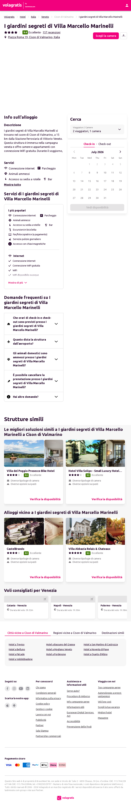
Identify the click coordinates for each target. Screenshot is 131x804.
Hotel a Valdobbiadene (21, 659)
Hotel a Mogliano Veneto (59, 649)
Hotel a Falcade (17, 654)
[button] (34, 75)
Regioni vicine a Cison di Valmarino (73, 632)
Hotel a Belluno (17, 649)
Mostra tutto (12, 184)
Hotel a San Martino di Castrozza (101, 644)
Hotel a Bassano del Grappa (60, 644)
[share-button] (123, 35)
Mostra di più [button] (17, 282)
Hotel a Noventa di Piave (96, 649)
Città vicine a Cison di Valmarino (26, 632)
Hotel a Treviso (16, 644)
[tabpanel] (65, 652)
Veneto (45, 17)
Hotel (23, 17)
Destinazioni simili (111, 632)
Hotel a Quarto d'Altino (96, 654)
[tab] (28, 633)
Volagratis (9, 17)
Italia (33, 17)
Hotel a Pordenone (56, 654)
